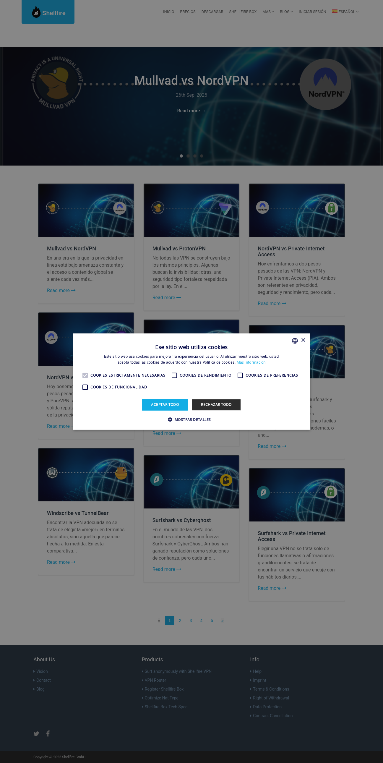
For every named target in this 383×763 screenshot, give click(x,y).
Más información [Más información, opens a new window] (251, 362)
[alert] (191, 381)
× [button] (303, 340)
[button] (191, 419)
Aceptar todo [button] (165, 404)
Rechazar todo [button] (216, 404)
